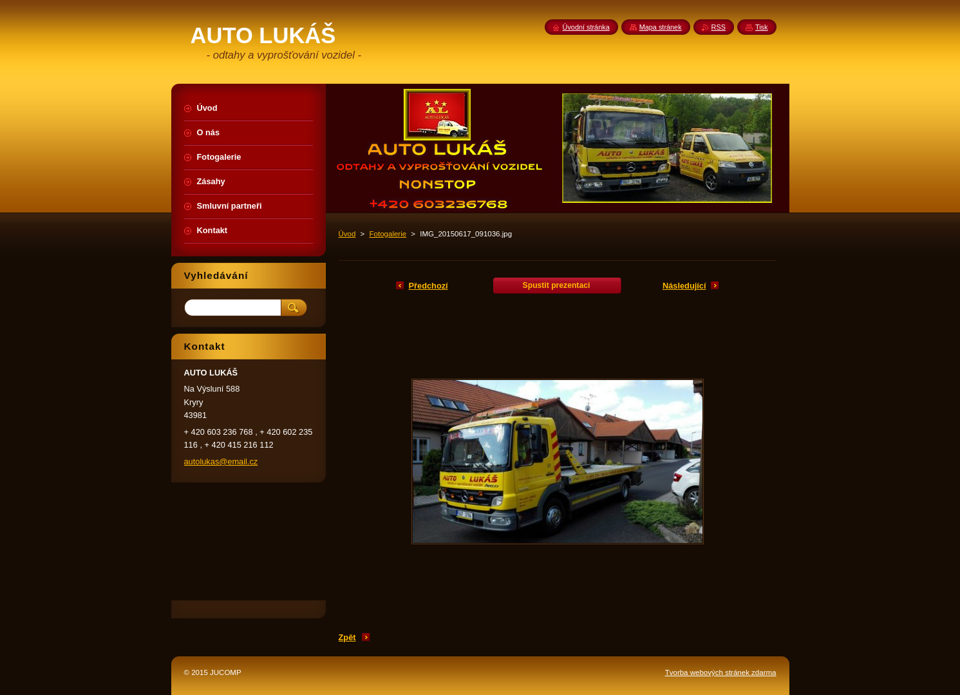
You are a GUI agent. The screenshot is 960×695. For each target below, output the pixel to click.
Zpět (347, 637)
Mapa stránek (660, 27)
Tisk (761, 27)
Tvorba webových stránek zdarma (720, 672)
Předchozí (428, 285)
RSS (718, 27)
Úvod (347, 234)
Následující (684, 285)
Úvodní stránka (586, 27)
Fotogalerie (388, 234)
